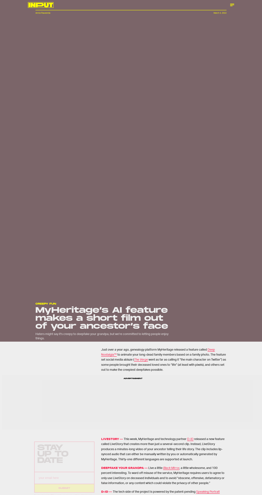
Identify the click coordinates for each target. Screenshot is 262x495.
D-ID (190, 439)
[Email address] (64, 481)
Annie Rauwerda (42, 13)
